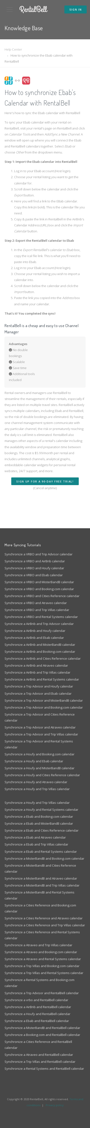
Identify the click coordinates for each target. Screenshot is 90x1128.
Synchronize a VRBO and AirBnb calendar (35, 561)
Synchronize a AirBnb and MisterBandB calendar (40, 644)
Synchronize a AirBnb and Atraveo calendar (36, 665)
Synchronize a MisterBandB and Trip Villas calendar (42, 885)
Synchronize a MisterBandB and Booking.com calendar (44, 858)
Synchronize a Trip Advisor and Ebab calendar (38, 693)
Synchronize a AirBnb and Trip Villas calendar (37, 672)
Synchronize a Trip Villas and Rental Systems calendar (44, 973)
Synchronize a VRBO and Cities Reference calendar (42, 596)
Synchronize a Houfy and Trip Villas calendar (37, 789)
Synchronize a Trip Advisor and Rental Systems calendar (39, 744)
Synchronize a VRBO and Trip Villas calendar (37, 610)
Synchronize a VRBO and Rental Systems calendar (41, 617)
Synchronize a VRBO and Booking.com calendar (39, 589)
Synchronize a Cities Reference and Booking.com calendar (40, 908)
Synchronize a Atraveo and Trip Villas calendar (38, 945)
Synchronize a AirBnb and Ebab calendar (34, 637)
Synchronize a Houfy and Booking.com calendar (39, 754)
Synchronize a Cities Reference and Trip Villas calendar (45, 925)
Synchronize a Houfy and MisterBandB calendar (39, 768)
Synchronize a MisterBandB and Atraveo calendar (41, 878)
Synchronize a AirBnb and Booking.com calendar (40, 651)
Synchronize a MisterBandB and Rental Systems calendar (39, 895)
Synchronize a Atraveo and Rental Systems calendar (43, 959)
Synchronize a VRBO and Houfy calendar (34, 568)
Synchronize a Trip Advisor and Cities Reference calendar (40, 717)
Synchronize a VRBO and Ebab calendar (34, 575)
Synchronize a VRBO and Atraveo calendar (36, 603)
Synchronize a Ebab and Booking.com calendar (39, 816)
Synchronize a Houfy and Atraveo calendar (36, 782)
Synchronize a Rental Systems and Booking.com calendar (39, 983)
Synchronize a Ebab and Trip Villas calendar (36, 844)
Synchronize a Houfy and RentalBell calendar (37, 1014)
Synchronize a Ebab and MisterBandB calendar (39, 823)
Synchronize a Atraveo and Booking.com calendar (41, 952)
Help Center (13, 49)
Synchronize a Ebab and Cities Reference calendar (42, 830)
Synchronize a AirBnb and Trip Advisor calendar (39, 624)
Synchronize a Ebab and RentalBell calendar (37, 1021)
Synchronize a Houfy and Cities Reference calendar (42, 775)
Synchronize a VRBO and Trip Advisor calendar (39, 554)
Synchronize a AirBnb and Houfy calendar (35, 631)
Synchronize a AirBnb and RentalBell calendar (38, 1007)
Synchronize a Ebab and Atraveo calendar (35, 837)
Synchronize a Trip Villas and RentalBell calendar (40, 1061)
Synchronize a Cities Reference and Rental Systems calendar (42, 935)
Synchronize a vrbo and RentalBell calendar (36, 1000)
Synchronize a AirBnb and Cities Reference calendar (43, 658)
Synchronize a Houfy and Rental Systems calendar (41, 809)
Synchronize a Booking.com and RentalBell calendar (42, 1035)
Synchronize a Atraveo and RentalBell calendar (39, 1054)
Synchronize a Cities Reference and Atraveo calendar (44, 918)
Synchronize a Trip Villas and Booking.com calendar (42, 966)
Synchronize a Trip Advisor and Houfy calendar (39, 686)
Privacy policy (55, 1105)
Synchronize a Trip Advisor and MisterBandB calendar (44, 700)
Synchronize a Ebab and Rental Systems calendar (41, 851)
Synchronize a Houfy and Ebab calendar (34, 761)
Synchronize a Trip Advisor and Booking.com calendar (44, 707)
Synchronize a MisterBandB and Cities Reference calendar (40, 868)
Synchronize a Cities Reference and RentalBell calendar (38, 1045)
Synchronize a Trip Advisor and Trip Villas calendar (41, 734)
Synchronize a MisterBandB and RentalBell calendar (42, 1028)
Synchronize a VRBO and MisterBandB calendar (39, 582)
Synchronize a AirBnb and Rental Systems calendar (42, 679)
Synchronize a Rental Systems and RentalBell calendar (44, 1068)
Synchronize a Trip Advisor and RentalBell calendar (42, 993)
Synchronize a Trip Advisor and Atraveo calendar (40, 727)
